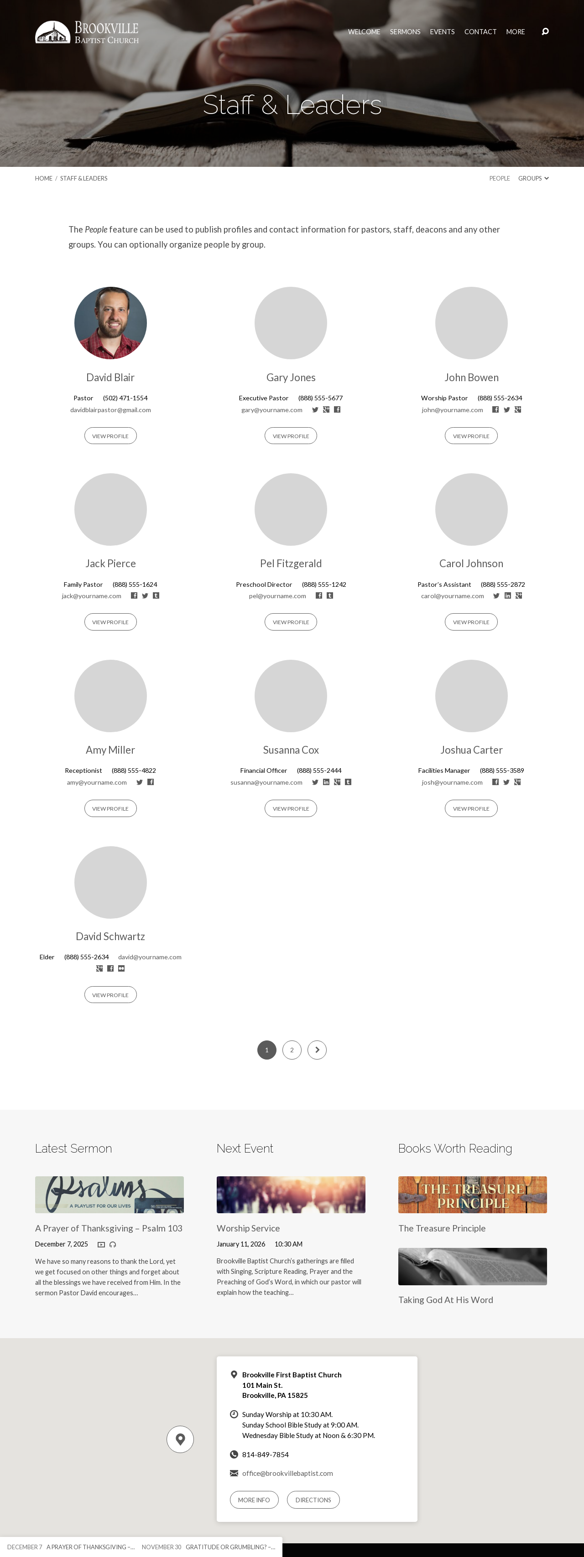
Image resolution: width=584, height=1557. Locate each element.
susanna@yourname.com (266, 782)
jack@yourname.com (91, 596)
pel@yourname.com (277, 596)
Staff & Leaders (83, 178)
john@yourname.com (452, 410)
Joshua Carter (471, 750)
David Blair (110, 377)
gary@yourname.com (271, 410)
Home (43, 178)
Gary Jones (291, 377)
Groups (533, 178)
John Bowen (471, 377)
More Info (254, 1500)
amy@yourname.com (97, 782)
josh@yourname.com (452, 782)
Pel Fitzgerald (291, 563)
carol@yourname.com (452, 596)
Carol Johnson (471, 563)
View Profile (110, 436)
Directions (313, 1500)
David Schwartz (110, 936)
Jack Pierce (110, 563)
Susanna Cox (291, 750)
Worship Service (248, 1228)
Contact (480, 32)
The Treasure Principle (442, 1228)
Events (442, 32)
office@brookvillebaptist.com (287, 1473)
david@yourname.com (150, 957)
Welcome (364, 32)
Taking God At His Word (445, 1299)
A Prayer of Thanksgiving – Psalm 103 (108, 1228)
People (500, 178)
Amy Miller (110, 750)
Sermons (405, 32)
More (515, 32)
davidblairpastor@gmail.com (110, 410)
